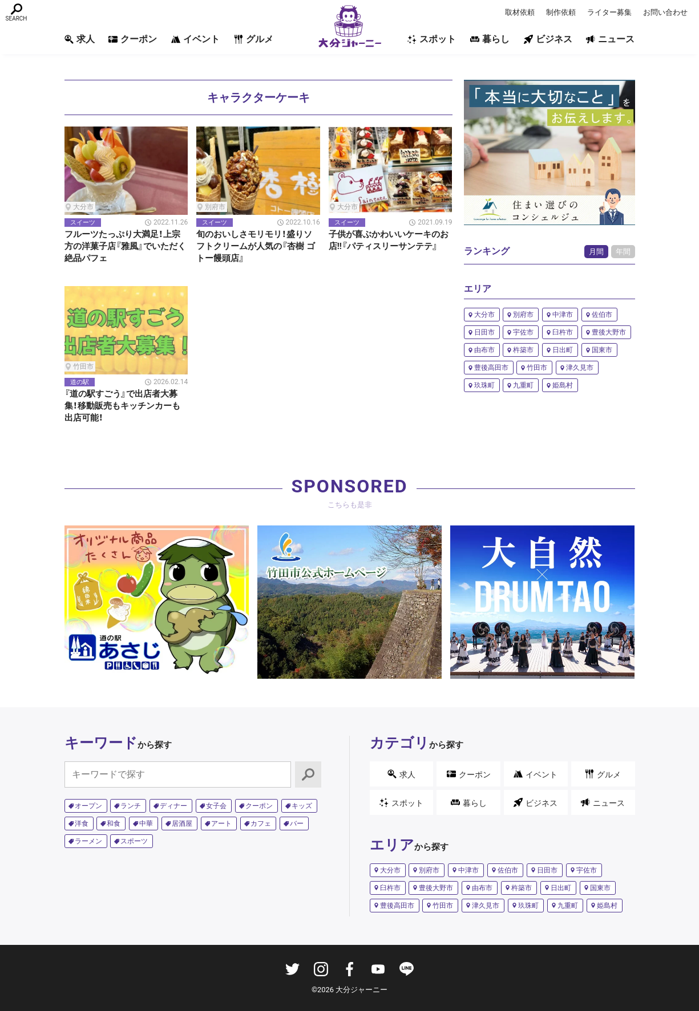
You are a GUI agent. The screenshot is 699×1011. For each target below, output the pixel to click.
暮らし (490, 39)
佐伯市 (602, 315)
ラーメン (88, 841)
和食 (113, 823)
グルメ (253, 39)
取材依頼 (520, 12)
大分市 (484, 315)
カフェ (260, 823)
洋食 (81, 823)
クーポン (132, 39)
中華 (146, 823)
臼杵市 (562, 332)
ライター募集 (609, 12)
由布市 (484, 350)
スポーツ (134, 841)
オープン (88, 806)
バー (297, 823)
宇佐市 (523, 332)
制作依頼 (561, 12)
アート (221, 823)
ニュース (610, 39)
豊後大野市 (609, 332)
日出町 (562, 350)
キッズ (302, 806)
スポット (431, 39)
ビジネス (548, 39)
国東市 (602, 350)
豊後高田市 (491, 368)
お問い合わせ (665, 12)
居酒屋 (182, 823)
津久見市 (579, 368)
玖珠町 (484, 385)
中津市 (562, 315)
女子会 (216, 806)
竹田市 (537, 368)
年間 (623, 251)
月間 (596, 251)
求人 (79, 39)
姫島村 (562, 385)
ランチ (130, 806)
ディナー (173, 806)
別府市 (523, 315)
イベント (195, 39)
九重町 (523, 385)
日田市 (484, 332)
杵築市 (523, 350)
